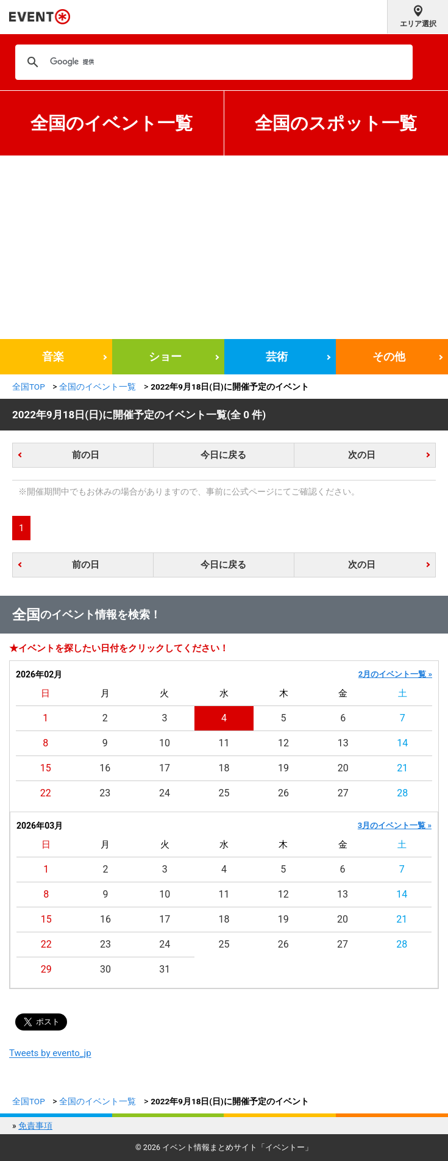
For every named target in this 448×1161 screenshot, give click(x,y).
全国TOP (28, 386)
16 (104, 768)
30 (105, 969)
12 (283, 743)
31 (164, 969)
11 (224, 743)
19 (283, 768)
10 (164, 743)
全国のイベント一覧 (111, 123)
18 (224, 768)
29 (46, 969)
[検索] (212, 62)
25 (224, 793)
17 (164, 768)
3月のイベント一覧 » (395, 825)
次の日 (361, 454)
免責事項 (35, 1126)
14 (402, 743)
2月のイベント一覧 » (395, 674)
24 (164, 793)
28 (402, 793)
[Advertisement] (224, 247)
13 (343, 743)
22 (45, 793)
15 (45, 768)
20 (343, 768)
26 (283, 793)
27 (343, 793)
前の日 (85, 454)
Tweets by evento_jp (50, 1053)
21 (402, 768)
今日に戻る (223, 454)
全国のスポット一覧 (336, 123)
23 (104, 793)
